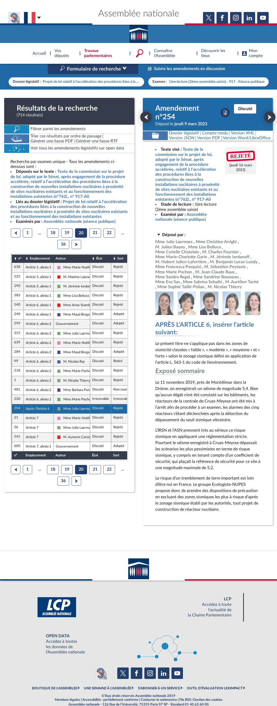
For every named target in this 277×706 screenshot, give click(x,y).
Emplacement (40, 247)
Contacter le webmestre (159, 688)
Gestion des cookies (208, 688)
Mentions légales (67, 688)
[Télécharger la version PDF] (225, 101)
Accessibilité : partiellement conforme (110, 688)
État (99, 247)
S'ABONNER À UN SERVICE (159, 677)
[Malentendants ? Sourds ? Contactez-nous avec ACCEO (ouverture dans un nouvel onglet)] (100, 662)
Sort (120, 247)
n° (19, 247)
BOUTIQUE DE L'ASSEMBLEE (54, 677)
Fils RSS (185, 688)
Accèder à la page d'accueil (139, 32)
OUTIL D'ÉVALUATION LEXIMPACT (215, 677)
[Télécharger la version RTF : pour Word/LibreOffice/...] (247, 127)
